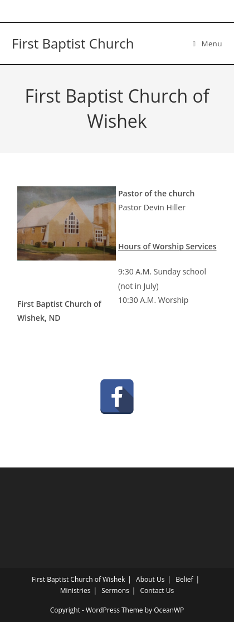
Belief (184, 579)
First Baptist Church (73, 43)
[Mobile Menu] (207, 43)
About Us (150, 579)
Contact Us (157, 590)
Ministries (75, 590)
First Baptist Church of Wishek (78, 579)
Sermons (115, 590)
